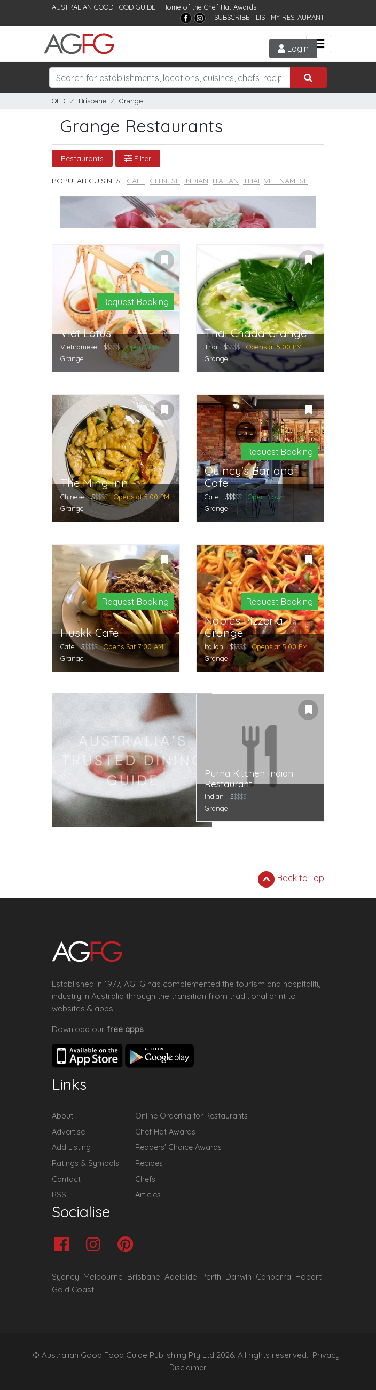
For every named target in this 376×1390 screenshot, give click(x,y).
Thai (251, 181)
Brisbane (92, 101)
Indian (196, 181)
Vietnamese (286, 181)
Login (293, 48)
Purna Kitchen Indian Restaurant (249, 778)
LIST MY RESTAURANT (290, 17)
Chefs (145, 1179)
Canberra (273, 1277)
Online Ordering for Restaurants (191, 1116)
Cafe (136, 181)
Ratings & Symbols (85, 1163)
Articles (148, 1195)
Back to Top (291, 879)
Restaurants (82, 158)
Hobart (308, 1277)
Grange (131, 101)
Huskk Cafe (89, 633)
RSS (59, 1195)
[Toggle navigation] (319, 44)
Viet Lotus (85, 333)
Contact (66, 1179)
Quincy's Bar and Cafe (249, 477)
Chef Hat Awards (230, 7)
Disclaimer (188, 1367)
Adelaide (180, 1277)
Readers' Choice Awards (178, 1147)
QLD (59, 101)
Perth (211, 1277)
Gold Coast (73, 1289)
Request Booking (135, 302)
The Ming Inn (94, 483)
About (62, 1116)
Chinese (165, 181)
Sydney (65, 1277)
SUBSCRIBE (231, 17)
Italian (226, 181)
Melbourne (103, 1277)
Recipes (149, 1163)
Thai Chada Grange (256, 333)
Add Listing (71, 1147)
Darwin (238, 1277)
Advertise (68, 1132)
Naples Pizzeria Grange (244, 626)
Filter (137, 158)
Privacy (326, 1355)
